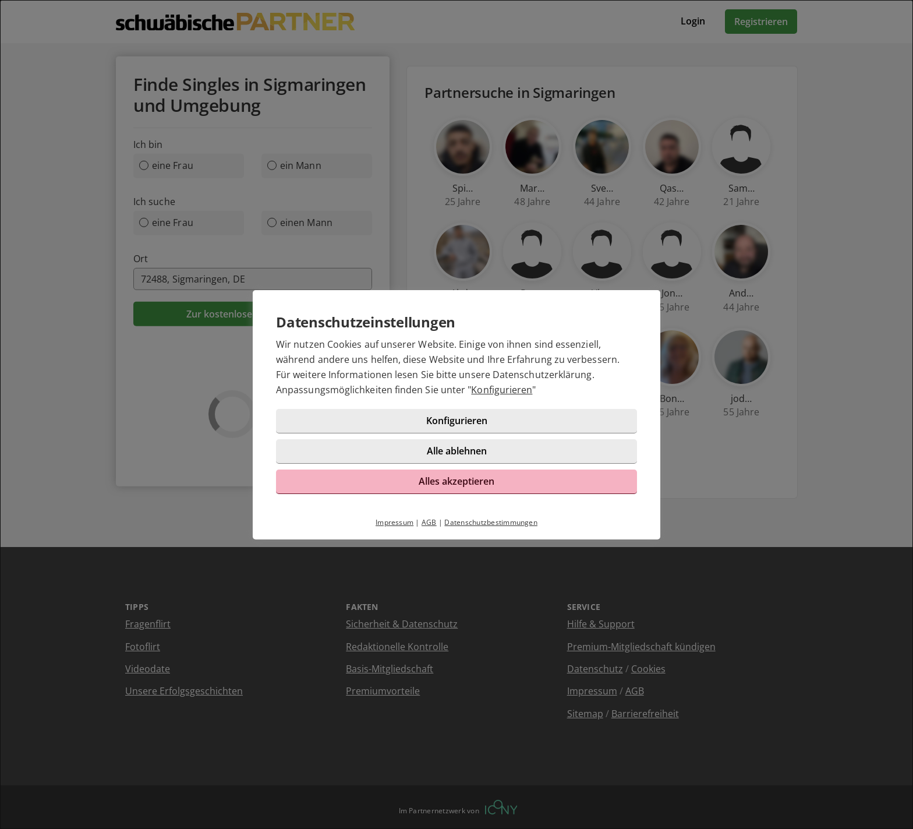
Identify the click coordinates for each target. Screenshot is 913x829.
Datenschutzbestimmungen (490, 522)
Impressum (394, 522)
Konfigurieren (501, 389)
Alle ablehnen (457, 451)
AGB (429, 522)
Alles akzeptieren (456, 481)
